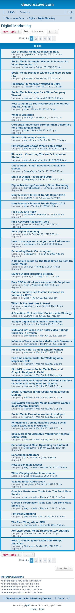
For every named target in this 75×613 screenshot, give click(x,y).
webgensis (29, 244)
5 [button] (49, 38)
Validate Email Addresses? (28, 481)
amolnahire (29, 214)
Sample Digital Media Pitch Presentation (36, 321)
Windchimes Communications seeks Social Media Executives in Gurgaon (38, 424)
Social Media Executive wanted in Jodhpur (38, 414)
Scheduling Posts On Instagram (31, 251)
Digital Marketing (16, 26)
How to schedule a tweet (26, 464)
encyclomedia (30, 335)
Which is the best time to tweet (30, 303)
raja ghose (29, 306)
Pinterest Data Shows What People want (36, 145)
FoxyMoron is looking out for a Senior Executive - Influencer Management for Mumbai (41, 382)
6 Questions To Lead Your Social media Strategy (41, 313)
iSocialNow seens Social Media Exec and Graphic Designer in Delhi (37, 371)
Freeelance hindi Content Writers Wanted (37, 349)
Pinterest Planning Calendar (29, 137)
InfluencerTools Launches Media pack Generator (41, 341)
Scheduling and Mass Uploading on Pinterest (39, 445)
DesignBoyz (30, 171)
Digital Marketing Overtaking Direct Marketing (40, 185)
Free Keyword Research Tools (30, 221)
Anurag (27, 276)
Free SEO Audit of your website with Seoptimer (40, 282)
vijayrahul (28, 54)
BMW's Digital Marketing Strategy (32, 273)
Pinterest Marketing (23, 513)
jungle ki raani (30, 140)
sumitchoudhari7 (32, 188)
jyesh (26, 285)
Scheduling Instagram (25, 454)
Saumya (28, 198)
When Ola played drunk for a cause (33, 473)
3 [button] (40, 38)
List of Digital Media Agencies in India (35, 51)
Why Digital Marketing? (26, 231)
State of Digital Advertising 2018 (31, 176)
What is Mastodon (22, 114)
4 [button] (45, 38)
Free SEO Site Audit (23, 211)
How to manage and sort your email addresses (40, 241)
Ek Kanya (28, 117)
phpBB (27, 605)
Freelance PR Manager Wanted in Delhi (35, 83)
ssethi (27, 224)
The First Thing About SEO (28, 522)
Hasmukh (28, 67)
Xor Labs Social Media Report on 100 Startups (40, 530)
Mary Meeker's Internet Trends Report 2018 (38, 195)
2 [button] (36, 38)
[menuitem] (11, 12)
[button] (54, 38)
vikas (26, 109)
